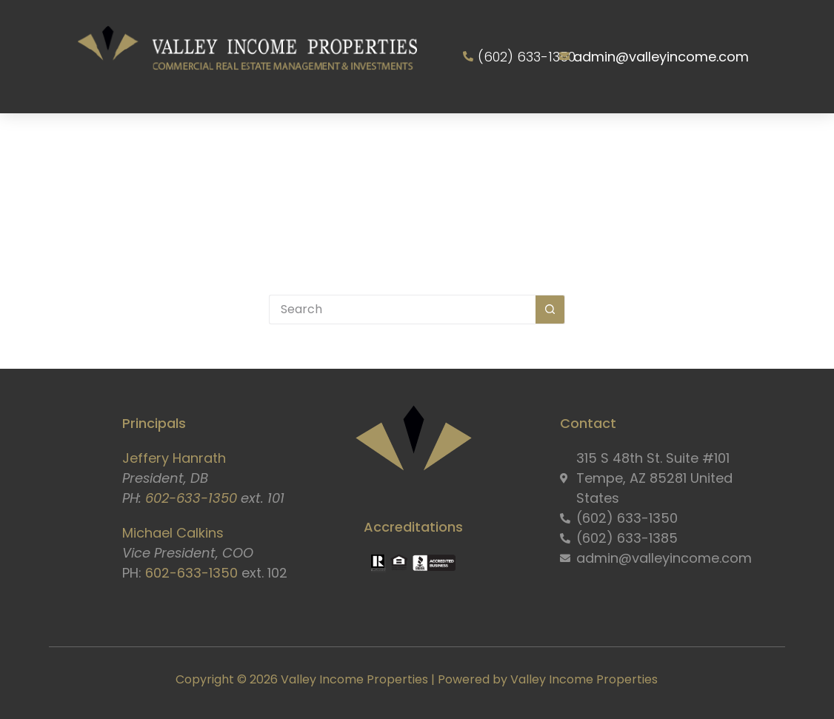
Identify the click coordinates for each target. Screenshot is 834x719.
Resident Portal (684, 141)
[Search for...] (402, 309)
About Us (196, 141)
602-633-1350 (191, 498)
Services (298, 141)
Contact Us (418, 209)
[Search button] (550, 309)
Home (110, 141)
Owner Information (532, 141)
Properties (399, 141)
